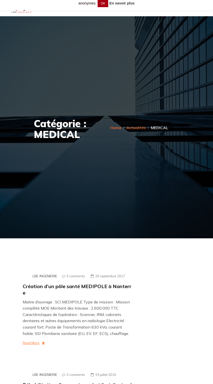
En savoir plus (122, 3)
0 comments (72, 276)
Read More (34, 343)
